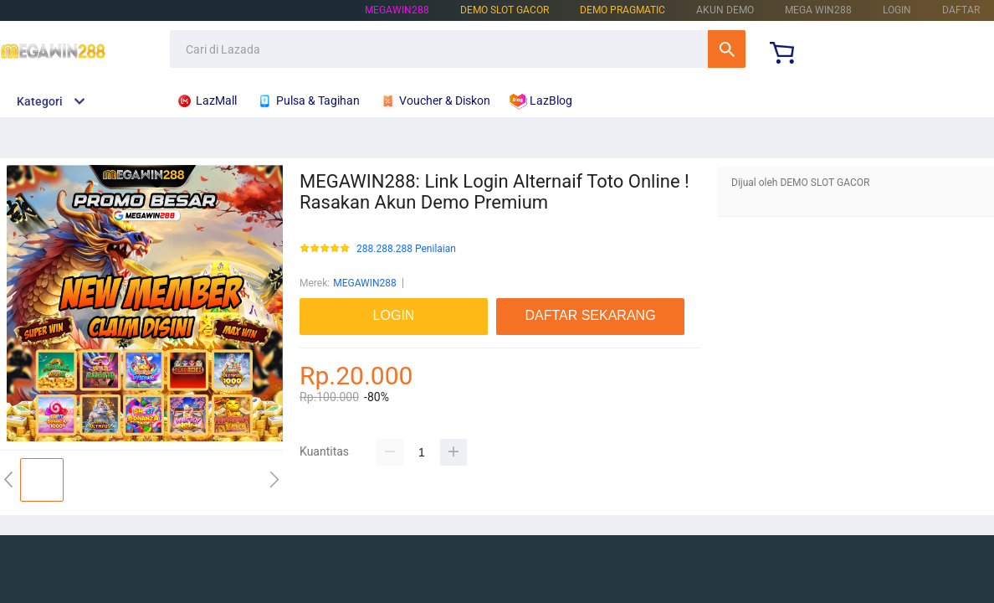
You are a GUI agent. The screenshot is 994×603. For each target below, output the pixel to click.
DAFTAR (961, 10)
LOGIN (897, 10)
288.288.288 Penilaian (406, 249)
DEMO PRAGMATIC (622, 10)
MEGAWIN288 (397, 10)
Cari (727, 49)
